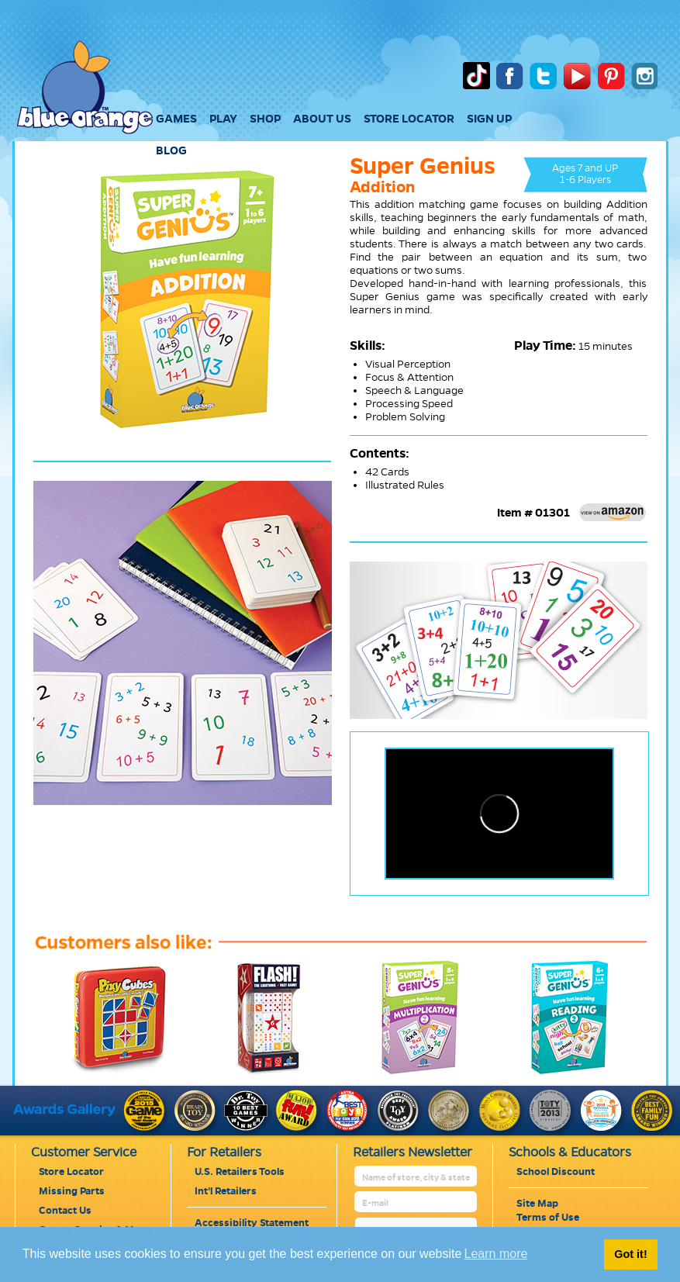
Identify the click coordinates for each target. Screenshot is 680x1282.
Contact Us (65, 1210)
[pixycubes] (107, 1075)
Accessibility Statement (252, 1223)
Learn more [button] (496, 1253)
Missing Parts (72, 1191)
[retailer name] (417, 1178)
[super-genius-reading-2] (556, 1075)
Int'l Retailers (226, 1191)
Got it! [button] (630, 1254)
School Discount (555, 1172)
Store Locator (71, 1172)
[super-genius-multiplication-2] (406, 1075)
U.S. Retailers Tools (240, 1172)
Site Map (537, 1203)
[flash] (256, 1075)
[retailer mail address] (417, 1203)
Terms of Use (547, 1217)
